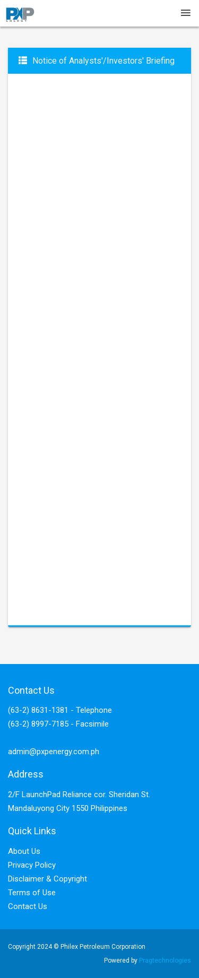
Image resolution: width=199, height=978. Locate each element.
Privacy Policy (32, 865)
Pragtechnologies (165, 960)
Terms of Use (32, 892)
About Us (24, 851)
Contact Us (27, 906)
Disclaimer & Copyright (47, 879)
